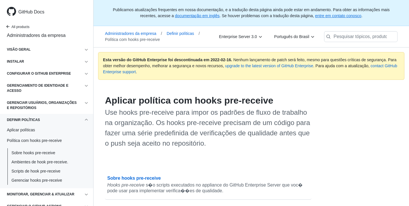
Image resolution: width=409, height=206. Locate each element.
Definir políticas (183, 33)
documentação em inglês (197, 15)
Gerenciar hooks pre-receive (36, 180)
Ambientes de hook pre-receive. (39, 162)
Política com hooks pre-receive (132, 39)
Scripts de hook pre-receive (35, 171)
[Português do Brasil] (295, 36)
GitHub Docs (31, 11)
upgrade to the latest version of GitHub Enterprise (269, 66)
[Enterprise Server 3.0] (241, 36)
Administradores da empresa (36, 35)
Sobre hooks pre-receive (33, 152)
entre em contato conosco (338, 15)
